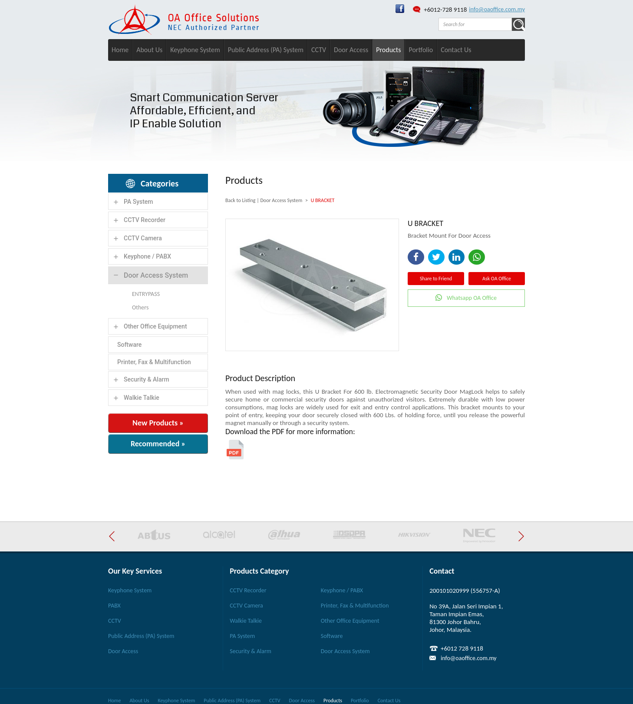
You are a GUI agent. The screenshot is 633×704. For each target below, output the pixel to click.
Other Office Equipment (155, 326)
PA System (138, 201)
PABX (114, 605)
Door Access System (156, 275)
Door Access (351, 50)
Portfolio (421, 50)
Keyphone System (195, 50)
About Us (149, 50)
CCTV (318, 50)
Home (120, 50)
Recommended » (158, 443)
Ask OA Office (496, 279)
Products (388, 50)
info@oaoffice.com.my (497, 9)
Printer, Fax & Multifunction (154, 362)
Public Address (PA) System (265, 50)
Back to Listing (240, 200)
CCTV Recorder (144, 219)
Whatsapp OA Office (472, 298)
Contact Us (456, 50)
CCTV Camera (143, 238)
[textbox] (475, 24)
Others (140, 307)
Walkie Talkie (141, 397)
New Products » (158, 423)
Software (129, 344)
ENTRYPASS (146, 294)
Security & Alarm (146, 379)
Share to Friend (436, 279)
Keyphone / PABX (147, 256)
